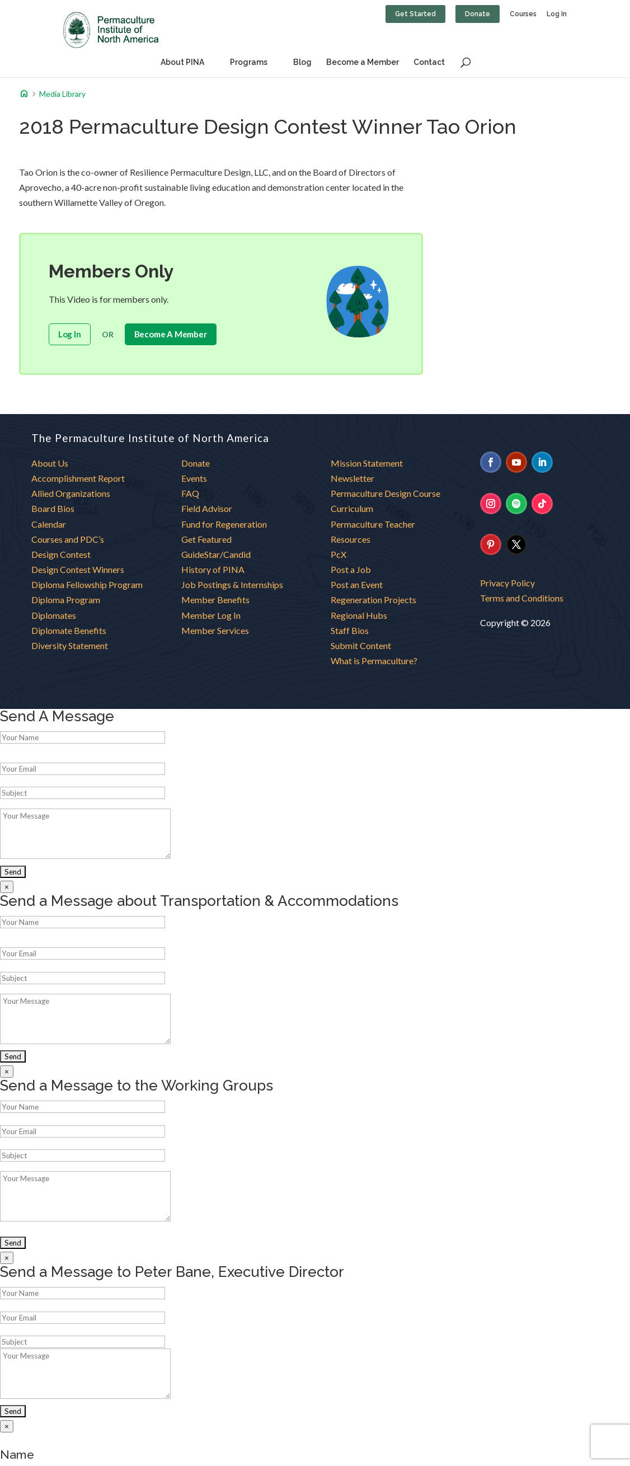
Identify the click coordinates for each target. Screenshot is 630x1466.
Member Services (215, 630)
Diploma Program (65, 599)
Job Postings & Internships (232, 584)
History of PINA (213, 569)
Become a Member (362, 62)
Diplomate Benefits (68, 630)
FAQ (190, 493)
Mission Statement (367, 463)
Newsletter (352, 478)
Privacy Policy (507, 582)
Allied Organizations (70, 493)
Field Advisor (207, 508)
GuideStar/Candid (216, 554)
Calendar (48, 524)
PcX (338, 554)
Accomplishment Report (78, 478)
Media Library (62, 94)
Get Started (415, 14)
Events (194, 478)
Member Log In (211, 615)
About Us (49, 463)
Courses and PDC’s (67, 539)
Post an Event (357, 584)
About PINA (182, 62)
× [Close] (6, 886)
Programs (248, 62)
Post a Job (351, 569)
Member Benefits (215, 599)
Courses (523, 14)
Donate (477, 14)
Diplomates (53, 615)
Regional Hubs (359, 615)
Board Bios (52, 508)
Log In (557, 14)
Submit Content (361, 645)
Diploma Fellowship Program (87, 584)
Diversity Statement (69, 645)
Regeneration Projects (373, 599)
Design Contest (61, 554)
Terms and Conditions (521, 598)
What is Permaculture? (374, 660)
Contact (429, 62)
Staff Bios (350, 630)
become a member (170, 334)
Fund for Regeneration (224, 524)
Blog (302, 62)
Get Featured (206, 539)
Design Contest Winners (77, 569)
